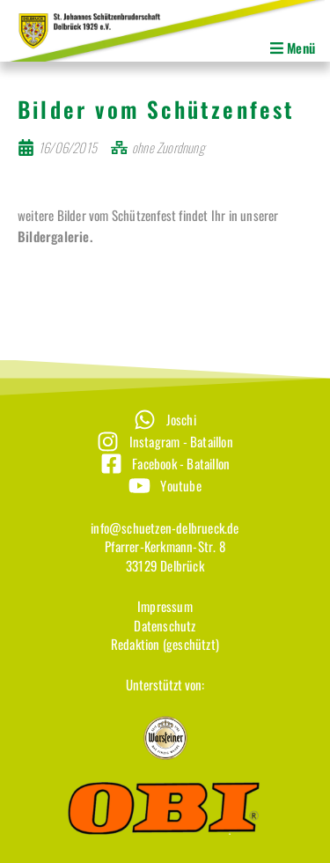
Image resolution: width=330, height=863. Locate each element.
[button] (158, 48)
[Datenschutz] (165, 625)
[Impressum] (165, 606)
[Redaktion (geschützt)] (165, 644)
